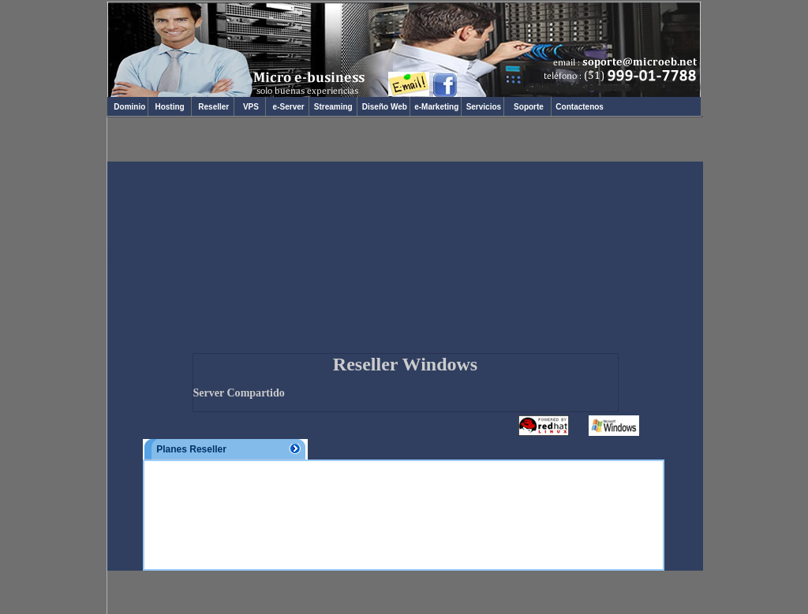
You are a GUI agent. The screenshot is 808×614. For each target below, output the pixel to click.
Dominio (127, 106)
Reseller (213, 106)
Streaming (333, 106)
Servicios (482, 106)
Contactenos (579, 106)
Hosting (169, 106)
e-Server (287, 106)
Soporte (529, 106)
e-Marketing (435, 106)
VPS (249, 106)
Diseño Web (383, 106)
